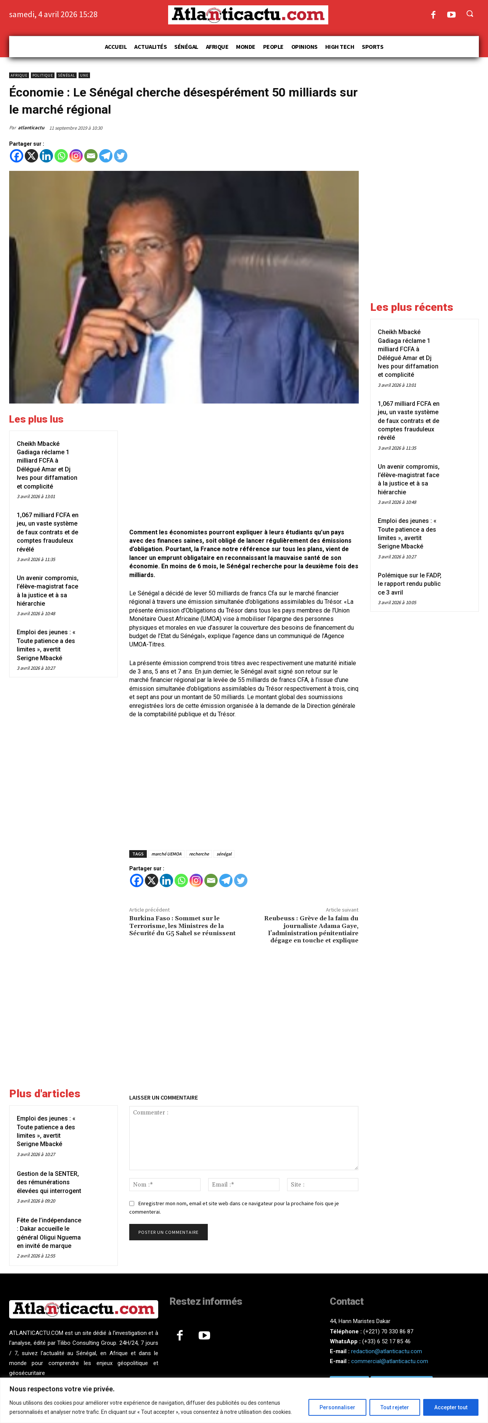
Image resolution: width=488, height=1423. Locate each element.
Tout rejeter (394, 1407)
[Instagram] (76, 155)
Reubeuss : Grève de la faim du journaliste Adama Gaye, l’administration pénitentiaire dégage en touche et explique (311, 929)
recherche (199, 854)
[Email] (91, 155)
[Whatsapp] (61, 155)
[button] (470, 13)
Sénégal (66, 75)
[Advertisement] (243, 466)
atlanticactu (31, 127)
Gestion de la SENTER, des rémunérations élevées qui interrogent (49, 1182)
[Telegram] (105, 155)
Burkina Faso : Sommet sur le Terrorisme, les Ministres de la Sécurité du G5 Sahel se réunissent (182, 926)
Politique (43, 75)
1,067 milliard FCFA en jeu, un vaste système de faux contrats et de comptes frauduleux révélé (48, 532)
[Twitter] (120, 155)
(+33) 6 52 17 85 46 (386, 1341)
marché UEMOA (166, 854)
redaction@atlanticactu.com (386, 1351)
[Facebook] (16, 155)
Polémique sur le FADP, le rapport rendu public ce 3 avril (409, 584)
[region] (244, 1400)
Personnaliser (337, 1407)
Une (84, 75)
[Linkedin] (46, 155)
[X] (31, 155)
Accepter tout (450, 1407)
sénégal (224, 854)
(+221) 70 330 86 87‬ (388, 1331)
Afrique (19, 75)
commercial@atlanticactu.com (389, 1361)
